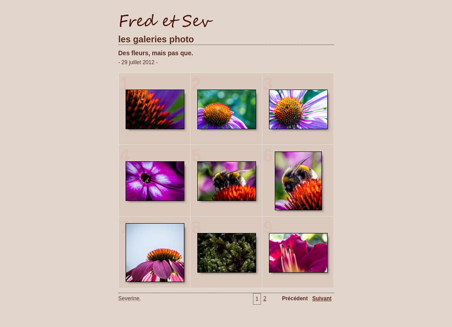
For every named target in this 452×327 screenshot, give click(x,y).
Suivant (321, 298)
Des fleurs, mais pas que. (155, 53)
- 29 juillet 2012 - (138, 62)
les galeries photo (156, 39)
